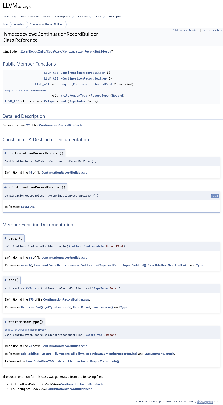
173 (31, 299)
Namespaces (64, 16)
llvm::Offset (81, 307)
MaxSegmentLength (159, 354)
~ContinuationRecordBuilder (83, 78)
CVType (49, 101)
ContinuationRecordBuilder (46, 24)
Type (199, 265)
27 (28, 125)
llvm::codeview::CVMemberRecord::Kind (107, 354)
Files (100, 16)
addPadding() (30, 354)
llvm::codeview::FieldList (75, 265)
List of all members (212, 30)
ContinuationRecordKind (92, 84)
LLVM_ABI (51, 73)
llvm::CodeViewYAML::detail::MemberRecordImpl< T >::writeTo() (72, 361)
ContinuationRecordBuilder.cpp (64, 172)
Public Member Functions (185, 30)
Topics (47, 16)
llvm (5, 24)
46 (30, 172)
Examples (115, 16)
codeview (18, 24)
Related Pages (30, 16)
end (63, 101)
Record (117, 95)
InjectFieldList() (134, 265)
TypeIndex (77, 101)
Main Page (10, 16)
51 (30, 257)
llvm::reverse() (102, 307)
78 (30, 346)
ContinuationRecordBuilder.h (60, 125)
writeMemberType (73, 95)
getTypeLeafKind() (108, 265)
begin (64, 84)
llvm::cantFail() (45, 265)
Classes (84, 16)
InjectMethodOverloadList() (168, 265)
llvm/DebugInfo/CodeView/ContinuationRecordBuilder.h (65, 52)
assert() (26, 265)
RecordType (38, 90)
